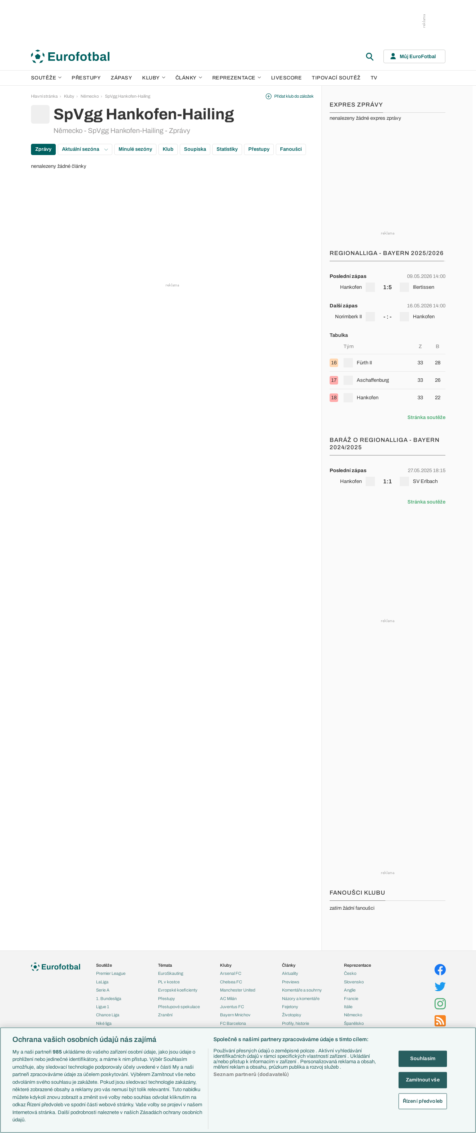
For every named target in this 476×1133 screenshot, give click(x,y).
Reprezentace (236, 78)
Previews (290, 982)
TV (374, 78)
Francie (351, 998)
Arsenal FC (230, 973)
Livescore (286, 78)
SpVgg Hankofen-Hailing (127, 96)
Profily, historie (295, 1023)
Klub (168, 149)
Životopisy (291, 1014)
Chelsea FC (231, 982)
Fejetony (290, 1006)
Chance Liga (107, 1014)
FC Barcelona (233, 1023)
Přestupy (86, 78)
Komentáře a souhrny (302, 990)
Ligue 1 (102, 1006)
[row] (387, 282)
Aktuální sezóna (85, 149)
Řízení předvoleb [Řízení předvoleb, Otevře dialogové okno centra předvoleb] (423, 1101)
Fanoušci (291, 149)
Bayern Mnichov (235, 1014)
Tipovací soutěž (336, 78)
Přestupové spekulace (179, 1006)
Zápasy (121, 78)
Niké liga (104, 1023)
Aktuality (290, 973)
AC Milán (228, 998)
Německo (90, 96)
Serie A (103, 990)
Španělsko (354, 1023)
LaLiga (102, 982)
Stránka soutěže (426, 417)
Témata (165, 965)
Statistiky (227, 149)
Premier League (110, 973)
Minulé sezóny (135, 149)
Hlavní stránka (44, 96)
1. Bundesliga (108, 998)
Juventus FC (232, 1006)
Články (289, 965)
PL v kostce (169, 982)
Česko (350, 973)
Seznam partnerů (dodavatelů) (251, 1074)
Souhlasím (422, 1058)
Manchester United (237, 990)
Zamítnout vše (423, 1080)
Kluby (153, 78)
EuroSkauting (170, 973)
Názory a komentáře (301, 998)
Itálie (348, 1006)
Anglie (350, 990)
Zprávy (43, 149)
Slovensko (354, 982)
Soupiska (195, 149)
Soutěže (46, 78)
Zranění (165, 1014)
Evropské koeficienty (178, 990)
